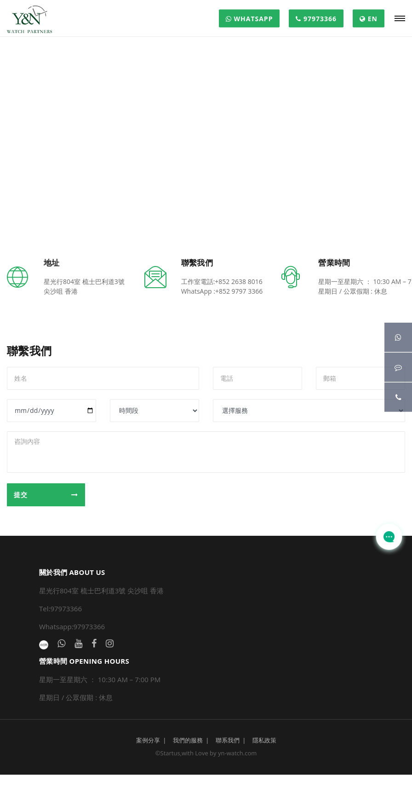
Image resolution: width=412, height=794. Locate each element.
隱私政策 (264, 740)
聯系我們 (228, 740)
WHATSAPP (249, 18)
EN (369, 18)
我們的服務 (188, 740)
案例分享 (148, 740)
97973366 (316, 18)
